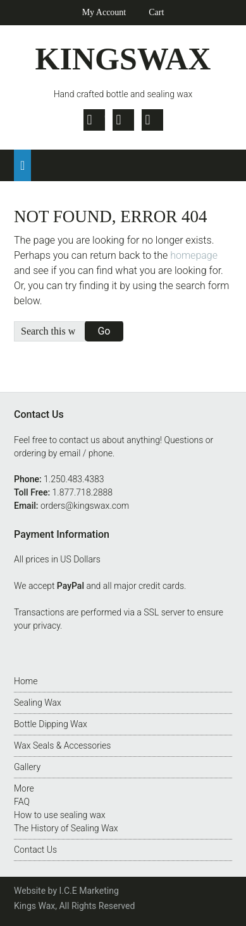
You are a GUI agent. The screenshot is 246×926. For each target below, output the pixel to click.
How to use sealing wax (60, 815)
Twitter (94, 120)
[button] (22, 165)
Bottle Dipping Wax (50, 724)
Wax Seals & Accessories (62, 745)
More (24, 788)
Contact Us (35, 850)
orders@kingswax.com (84, 506)
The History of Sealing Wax (66, 828)
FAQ (22, 802)
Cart (156, 12)
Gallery (27, 767)
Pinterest (152, 120)
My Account (104, 12)
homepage (194, 255)
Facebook (123, 120)
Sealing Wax (37, 702)
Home (25, 681)
